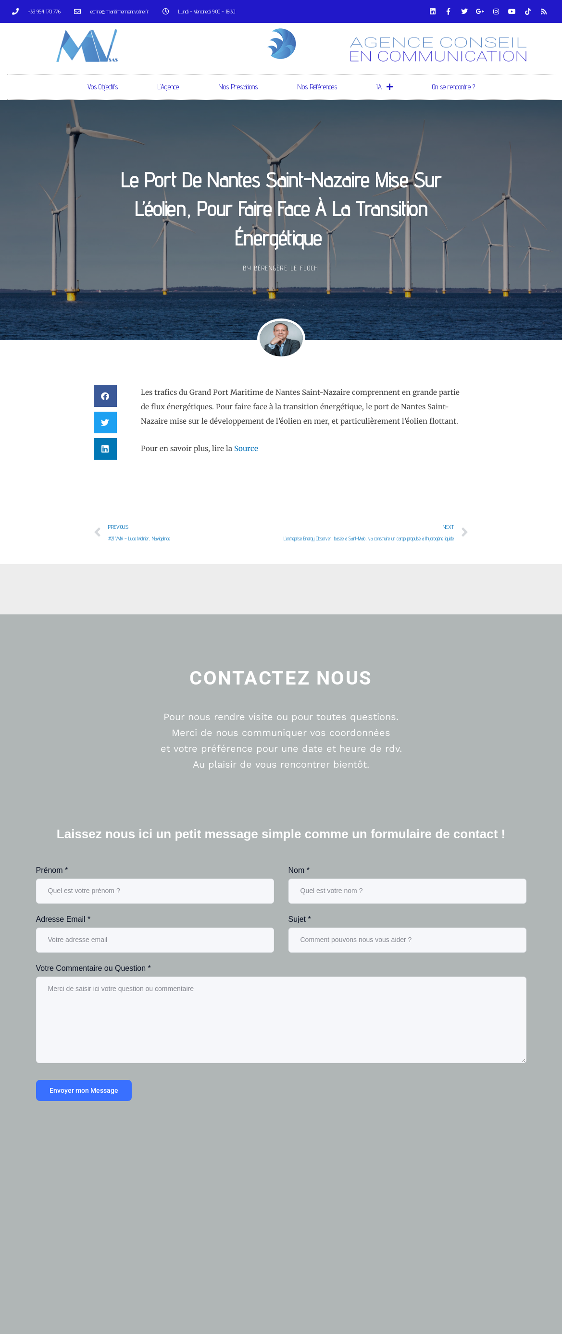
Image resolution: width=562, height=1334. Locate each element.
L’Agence (168, 87)
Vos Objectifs (102, 87)
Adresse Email (63, 919)
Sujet (299, 919)
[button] (105, 396)
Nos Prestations (238, 87)
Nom (299, 870)
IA (384, 86)
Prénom (52, 870)
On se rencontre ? (453, 87)
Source (246, 448)
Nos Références (317, 87)
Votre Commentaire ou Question (93, 968)
